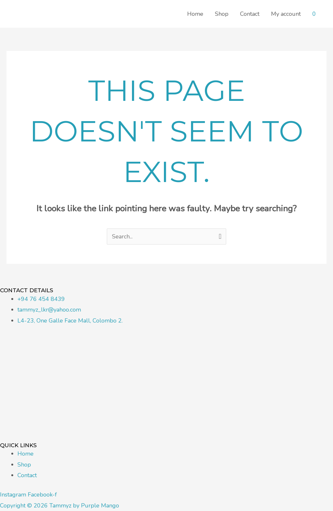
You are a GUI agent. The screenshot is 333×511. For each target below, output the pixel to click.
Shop (221, 14)
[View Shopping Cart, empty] (314, 13)
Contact (249, 14)
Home (195, 14)
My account (286, 14)
